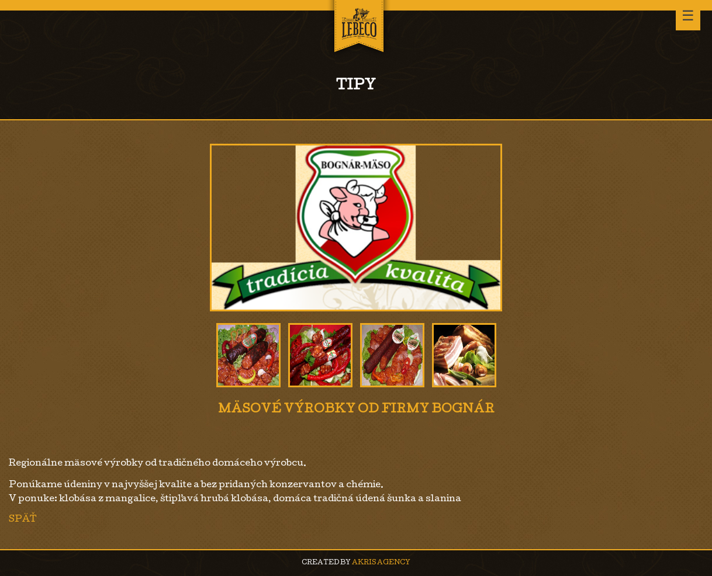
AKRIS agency (381, 563)
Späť (22, 520)
